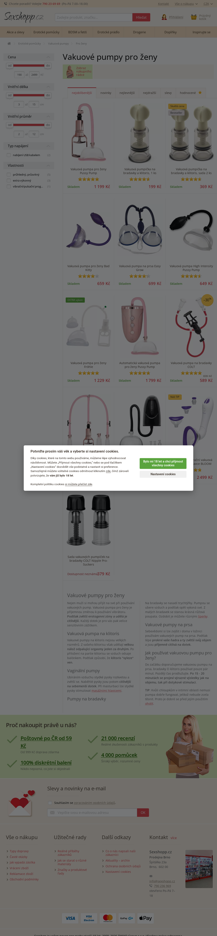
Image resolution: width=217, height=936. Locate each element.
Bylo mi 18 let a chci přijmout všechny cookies (163, 463)
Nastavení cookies (162, 474)
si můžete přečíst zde (78, 484)
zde (108, 471)
